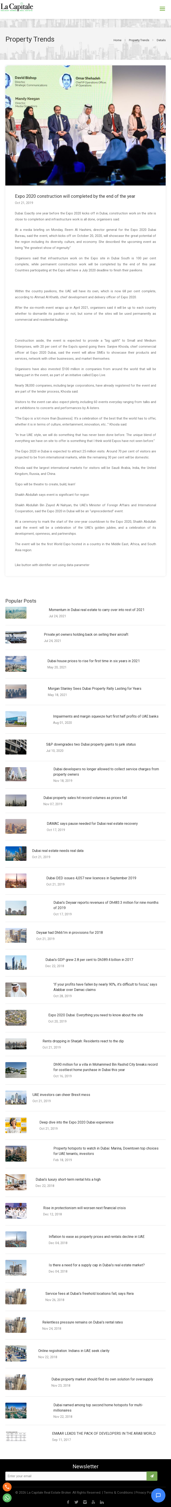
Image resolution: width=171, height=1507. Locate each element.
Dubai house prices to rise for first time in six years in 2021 (93, 661)
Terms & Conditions (118, 1493)
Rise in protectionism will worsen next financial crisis (84, 1208)
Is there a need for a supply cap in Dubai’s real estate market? (97, 1265)
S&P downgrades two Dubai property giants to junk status (91, 744)
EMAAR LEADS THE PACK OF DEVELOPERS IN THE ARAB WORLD (104, 1433)
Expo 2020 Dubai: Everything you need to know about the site (95, 1015)
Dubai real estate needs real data (57, 851)
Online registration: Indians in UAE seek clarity (74, 1351)
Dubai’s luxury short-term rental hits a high (68, 1179)
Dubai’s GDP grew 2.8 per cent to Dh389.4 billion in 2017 (89, 960)
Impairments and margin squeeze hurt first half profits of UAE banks (106, 716)
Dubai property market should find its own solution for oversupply (102, 1379)
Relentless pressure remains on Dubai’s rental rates (82, 1322)
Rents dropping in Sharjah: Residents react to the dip (83, 1041)
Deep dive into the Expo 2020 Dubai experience (76, 1122)
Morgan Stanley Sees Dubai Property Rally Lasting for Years (94, 688)
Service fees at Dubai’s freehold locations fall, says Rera (89, 1293)
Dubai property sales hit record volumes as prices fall (85, 798)
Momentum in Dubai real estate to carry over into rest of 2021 (97, 610)
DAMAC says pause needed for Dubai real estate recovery (92, 823)
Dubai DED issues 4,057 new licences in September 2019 (91, 878)
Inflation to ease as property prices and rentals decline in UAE (97, 1237)
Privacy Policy (146, 1493)
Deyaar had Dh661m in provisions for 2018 (69, 932)
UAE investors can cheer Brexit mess (61, 1095)
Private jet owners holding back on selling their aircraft (86, 634)
